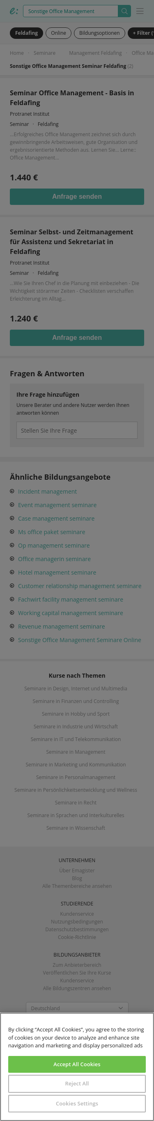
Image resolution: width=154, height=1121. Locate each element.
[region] (77, 1067)
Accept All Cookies (76, 1064)
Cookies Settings (77, 1103)
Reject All (77, 1083)
